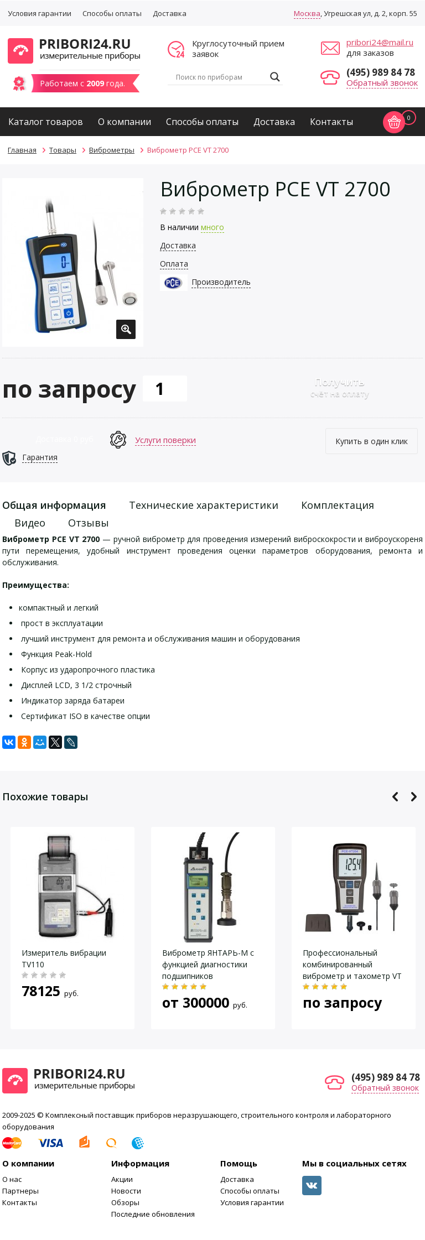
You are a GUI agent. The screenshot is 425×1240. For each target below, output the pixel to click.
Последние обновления (153, 1214)
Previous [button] (395, 797)
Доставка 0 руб (64, 439)
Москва (307, 13)
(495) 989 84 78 (380, 72)
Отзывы (88, 522)
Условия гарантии (39, 13)
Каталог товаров (45, 122)
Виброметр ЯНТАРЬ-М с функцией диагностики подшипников (208, 964)
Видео (29, 522)
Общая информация (54, 505)
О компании (124, 122)
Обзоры (125, 1202)
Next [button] (414, 797)
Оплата (174, 263)
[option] (72, 262)
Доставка (169, 13)
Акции (122, 1179)
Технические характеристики (203, 505)
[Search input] (220, 77)
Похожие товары (45, 796)
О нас (12, 1179)
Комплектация (337, 505)
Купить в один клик (371, 441)
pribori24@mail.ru (379, 42)
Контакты (331, 122)
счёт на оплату (339, 387)
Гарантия (40, 457)
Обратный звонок (382, 82)
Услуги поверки (165, 439)
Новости (126, 1191)
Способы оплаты (112, 13)
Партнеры (20, 1191)
